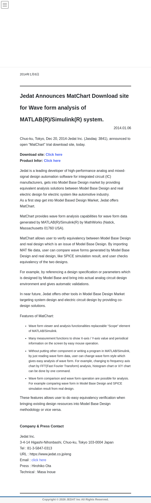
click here (38, 460)
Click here (54, 154)
